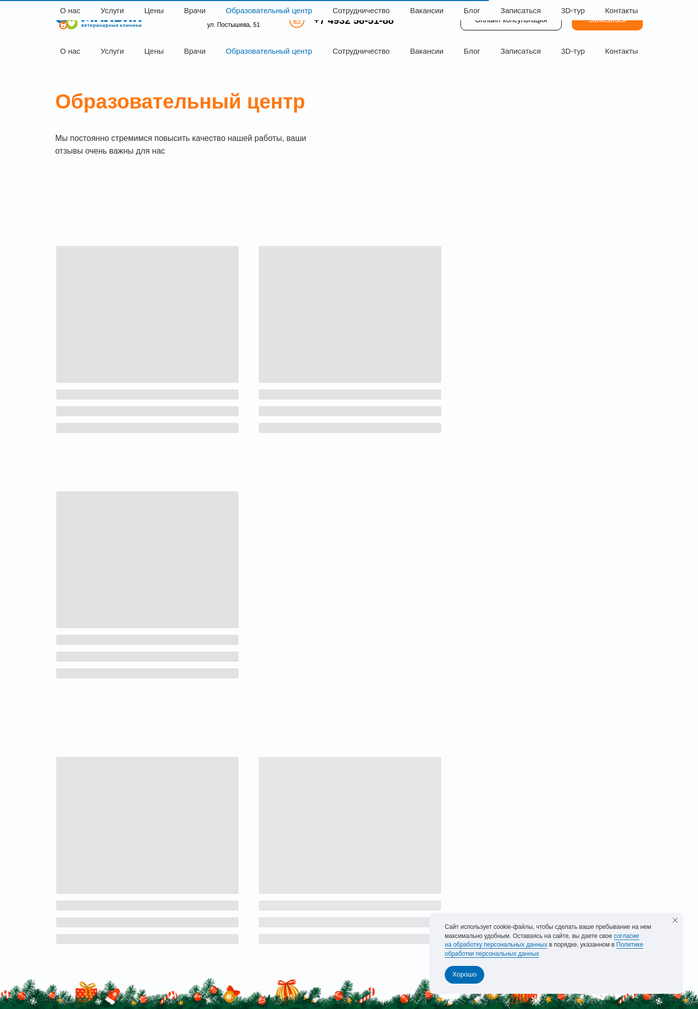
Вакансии (426, 51)
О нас (70, 51)
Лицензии (71, 965)
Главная (302, 839)
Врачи (195, 51)
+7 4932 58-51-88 (354, 20)
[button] (607, 20)
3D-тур (573, 51)
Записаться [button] (520, 51)
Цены (154, 51)
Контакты (621, 51)
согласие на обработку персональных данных (542, 940)
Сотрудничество (361, 51)
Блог (472, 51)
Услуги (112, 51)
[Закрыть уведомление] (675, 920)
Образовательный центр (269, 51)
